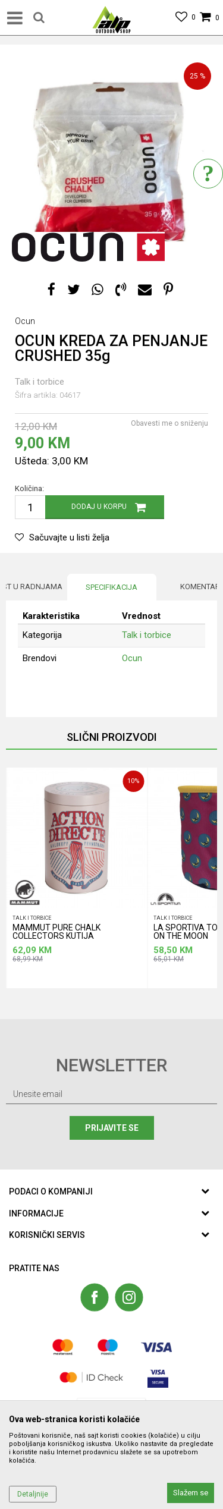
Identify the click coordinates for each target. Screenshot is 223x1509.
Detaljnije (32, 1494)
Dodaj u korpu (99, 506)
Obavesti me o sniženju (169, 423)
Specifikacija (111, 587)
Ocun (132, 658)
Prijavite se (112, 1128)
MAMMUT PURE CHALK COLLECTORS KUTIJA (56, 932)
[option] (111, 162)
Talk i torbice (39, 381)
